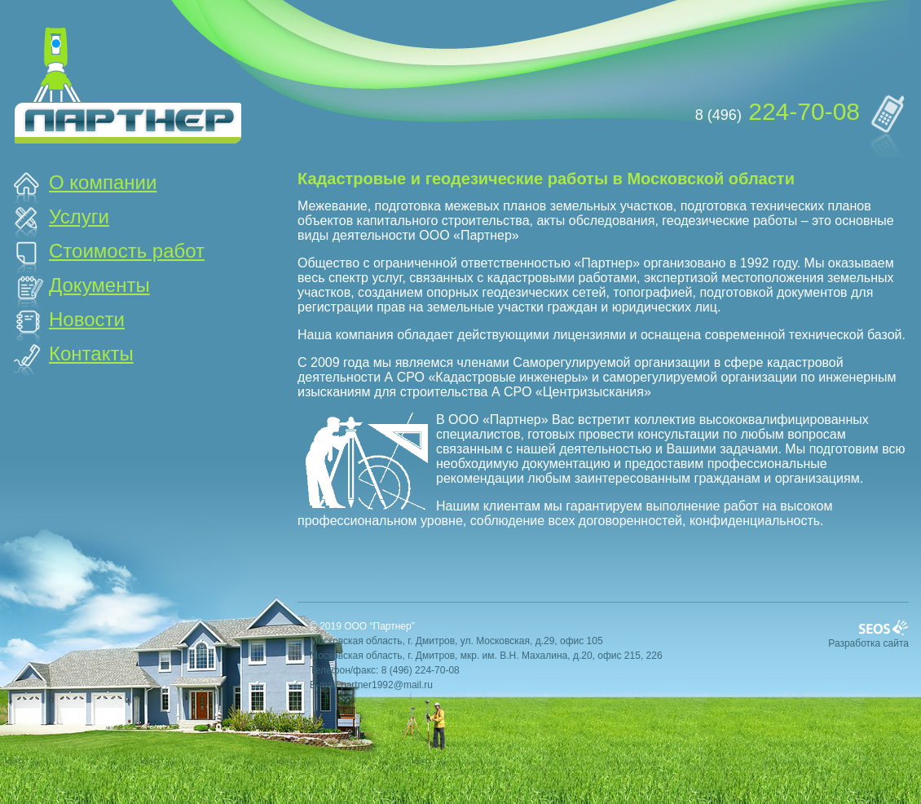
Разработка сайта (868, 643)
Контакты (91, 353)
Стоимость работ (127, 251)
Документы (99, 285)
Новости (87, 319)
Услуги (79, 216)
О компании (102, 182)
